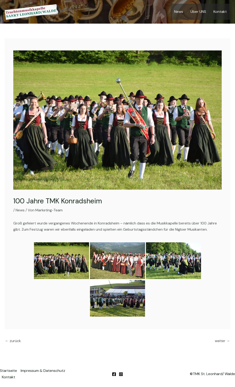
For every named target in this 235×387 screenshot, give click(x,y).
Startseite (8, 370)
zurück (13, 340)
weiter (222, 340)
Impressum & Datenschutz (43, 370)
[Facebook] (114, 374)
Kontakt (220, 11)
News (178, 11)
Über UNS (198, 11)
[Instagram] (121, 374)
